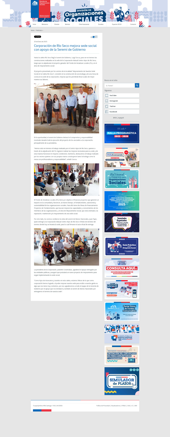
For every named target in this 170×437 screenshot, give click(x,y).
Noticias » (39, 30)
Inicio (34, 24)
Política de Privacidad (103, 406)
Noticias (67, 24)
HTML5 (124, 406)
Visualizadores (115, 406)
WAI (136, 406)
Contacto (133, 24)
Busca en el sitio (111, 80)
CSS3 (128, 406)
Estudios (100, 24)
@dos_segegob (118, 118)
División (56, 24)
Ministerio (45, 24)
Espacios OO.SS (116, 24)
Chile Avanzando (84, 24)
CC (132, 406)
